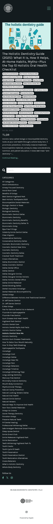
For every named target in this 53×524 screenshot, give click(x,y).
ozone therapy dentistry (28, 119)
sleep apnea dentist (34, 122)
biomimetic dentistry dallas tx (15, 223)
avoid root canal (9, 190)
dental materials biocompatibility (13, 86)
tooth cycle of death (10, 449)
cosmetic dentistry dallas (13, 253)
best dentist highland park (13, 196)
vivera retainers (9, 461)
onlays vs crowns (9, 410)
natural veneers (9, 401)
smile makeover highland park (15, 437)
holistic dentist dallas (9, 103)
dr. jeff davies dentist (11, 303)
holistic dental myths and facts (26, 100)
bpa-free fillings (38, 80)
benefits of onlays (9, 193)
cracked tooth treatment (12, 256)
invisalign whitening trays (13, 372)
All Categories (8, 182)
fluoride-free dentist (27, 93)
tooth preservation (10, 452)
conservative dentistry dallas (14, 241)
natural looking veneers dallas (15, 393)
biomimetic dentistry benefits (15, 220)
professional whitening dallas (15, 425)
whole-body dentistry (26, 126)
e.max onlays (7, 306)
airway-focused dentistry (10, 73)
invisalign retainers (10, 366)
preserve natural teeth (11, 419)
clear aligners (8, 235)
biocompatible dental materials (12, 77)
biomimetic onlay (9, 226)
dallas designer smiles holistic (12, 83)
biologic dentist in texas (31, 77)
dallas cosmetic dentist (12, 265)
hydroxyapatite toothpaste (11, 109)
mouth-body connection (10, 113)
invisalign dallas (9, 357)
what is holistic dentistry (10, 126)
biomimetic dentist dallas (23, 80)
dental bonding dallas (11, 286)
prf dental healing (42, 119)
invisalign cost (8, 354)
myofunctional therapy (26, 113)
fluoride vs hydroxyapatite (11, 93)
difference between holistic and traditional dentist (18, 90)
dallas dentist (8, 271)
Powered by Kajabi (26, 518)
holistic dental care (9, 100)
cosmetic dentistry (10, 250)
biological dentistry (10, 211)
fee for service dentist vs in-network (18, 309)
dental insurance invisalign (13, 289)
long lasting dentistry (11, 375)
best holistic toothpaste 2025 (29, 73)
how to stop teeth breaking (14, 345)
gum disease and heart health (12, 96)
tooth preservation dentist (13, 455)
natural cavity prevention (42, 113)
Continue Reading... (10, 158)
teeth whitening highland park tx (16, 443)
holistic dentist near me (25, 103)
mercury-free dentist (27, 109)
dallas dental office (10, 268)
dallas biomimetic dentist (13, 262)
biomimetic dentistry (11, 217)
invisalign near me (10, 360)
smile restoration (9, 440)
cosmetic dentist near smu (14, 247)
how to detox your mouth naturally (35, 106)
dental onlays (8, 294)
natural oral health (8, 116)
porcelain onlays (9, 416)
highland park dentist (29, 96)
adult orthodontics (10, 184)
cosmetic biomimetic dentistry (15, 244)
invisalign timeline (10, 369)
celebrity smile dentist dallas (15, 232)
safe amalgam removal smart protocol (14, 122)
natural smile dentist (11, 399)
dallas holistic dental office (32, 83)
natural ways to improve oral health (27, 116)
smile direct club (9, 434)
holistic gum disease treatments (12, 106)
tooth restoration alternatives (15, 458)
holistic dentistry (39, 103)
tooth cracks (7, 446)
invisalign (6, 351)
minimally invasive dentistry (14, 381)
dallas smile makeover (12, 283)
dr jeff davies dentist (41, 90)
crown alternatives (10, 259)
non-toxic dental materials (11, 119)
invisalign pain (8, 363)
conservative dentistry (11, 238)
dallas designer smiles (12, 274)
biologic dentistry (8, 80)
